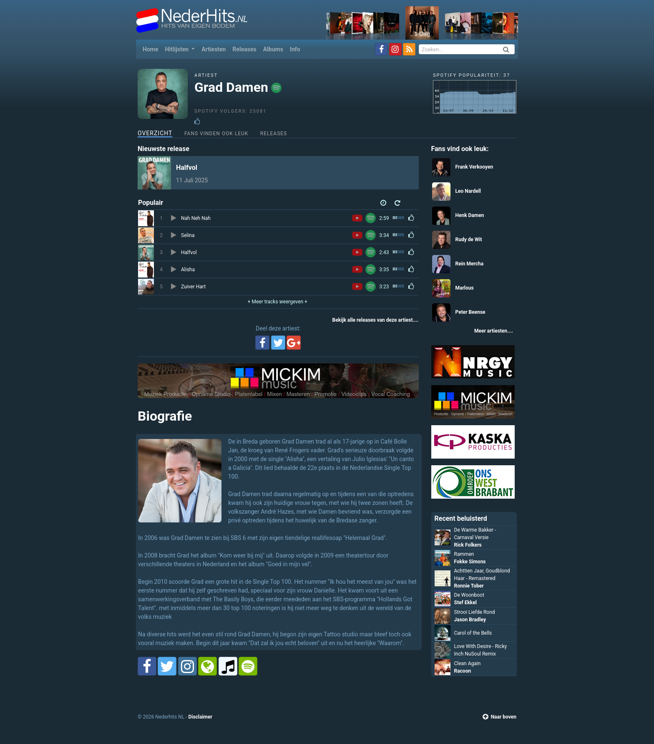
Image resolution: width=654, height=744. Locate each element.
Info (295, 49)
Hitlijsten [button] (177, 49)
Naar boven (499, 717)
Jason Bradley (470, 620)
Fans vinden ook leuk (216, 133)
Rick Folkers (468, 545)
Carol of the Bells (473, 633)
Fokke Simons (470, 562)
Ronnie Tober (469, 586)
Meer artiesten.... (493, 331)
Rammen (464, 554)
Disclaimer (200, 717)
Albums (273, 49)
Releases (244, 49)
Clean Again (467, 663)
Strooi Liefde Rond (474, 612)
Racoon (462, 671)
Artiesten (213, 49)
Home (152, 49)
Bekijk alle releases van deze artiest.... (375, 320)
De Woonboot (469, 595)
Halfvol (186, 167)
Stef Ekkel (465, 602)
